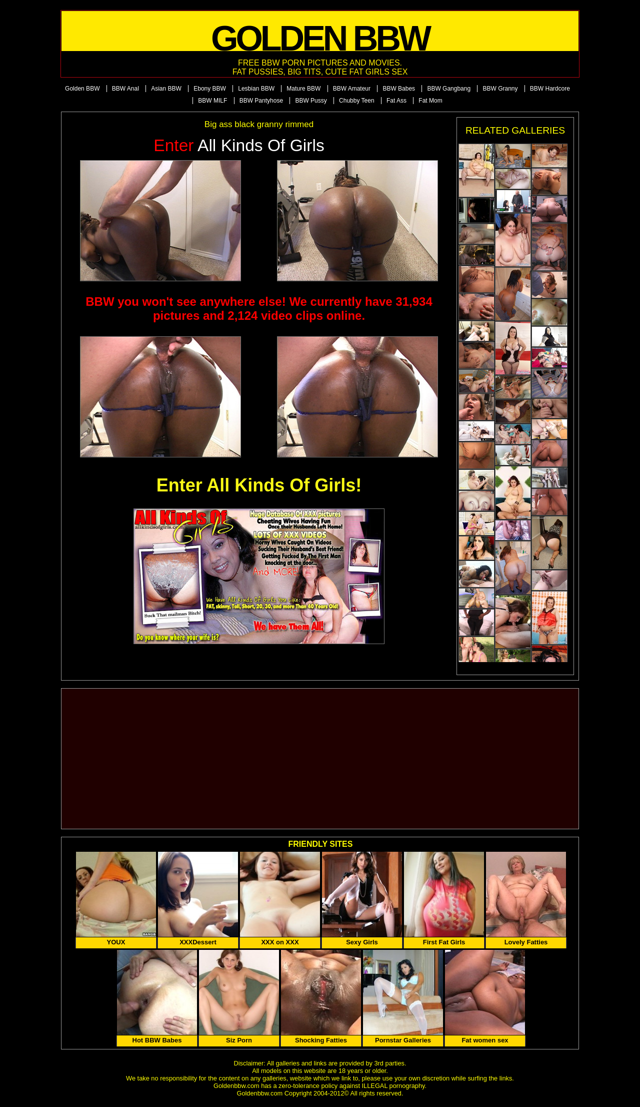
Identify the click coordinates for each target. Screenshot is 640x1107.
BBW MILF (212, 100)
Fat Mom (430, 100)
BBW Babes (398, 88)
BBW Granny (500, 88)
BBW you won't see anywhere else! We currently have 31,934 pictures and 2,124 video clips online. (259, 308)
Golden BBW (82, 88)
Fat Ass (396, 100)
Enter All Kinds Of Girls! (259, 485)
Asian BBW (166, 88)
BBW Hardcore (550, 88)
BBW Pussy (310, 100)
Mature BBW (303, 88)
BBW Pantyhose (261, 100)
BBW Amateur (351, 88)
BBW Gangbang (448, 88)
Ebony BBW (210, 88)
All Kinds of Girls (239, 145)
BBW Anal (125, 88)
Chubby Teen (356, 100)
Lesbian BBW (256, 88)
